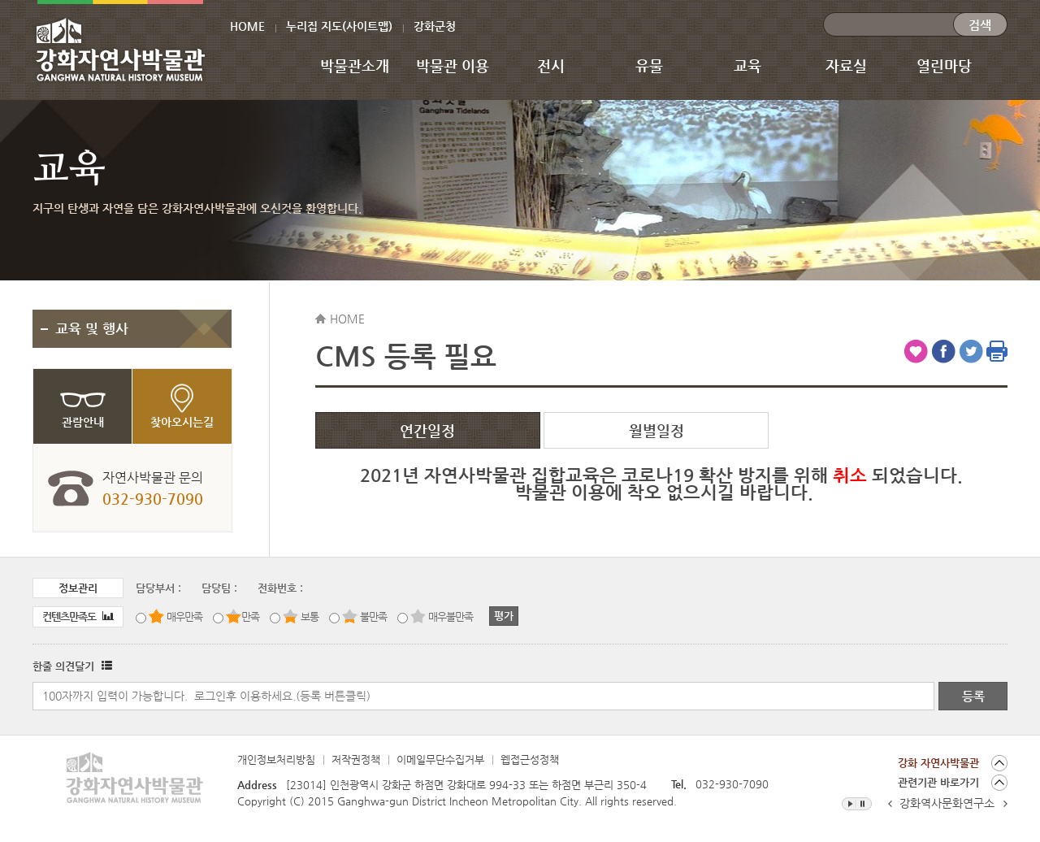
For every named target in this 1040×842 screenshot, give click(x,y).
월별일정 (656, 430)
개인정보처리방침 (276, 759)
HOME (247, 26)
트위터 (971, 351)
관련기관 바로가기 (938, 782)
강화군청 (435, 26)
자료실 (846, 65)
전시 (551, 65)
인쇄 (997, 351)
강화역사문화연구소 (946, 802)
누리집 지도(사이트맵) (339, 26)
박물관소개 (354, 65)
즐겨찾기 (916, 351)
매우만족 (184, 616)
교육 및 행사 (91, 328)
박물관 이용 (452, 65)
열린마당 (944, 65)
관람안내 (83, 421)
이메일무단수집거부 (440, 759)
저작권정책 (356, 759)
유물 (649, 65)
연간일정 (427, 430)
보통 (309, 616)
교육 (747, 65)
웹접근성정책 (529, 759)
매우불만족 (450, 616)
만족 (250, 616)
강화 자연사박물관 (938, 763)
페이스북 (943, 351)
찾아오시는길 (182, 421)
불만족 (373, 616)
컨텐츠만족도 (78, 616)
